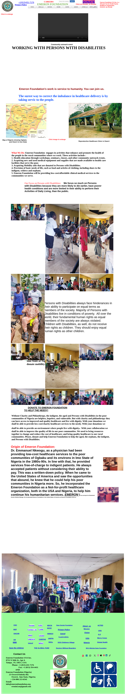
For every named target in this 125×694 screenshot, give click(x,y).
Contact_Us (32, 630)
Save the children (16, 648)
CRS (100, 631)
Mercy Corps (102, 638)
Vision (87, 633)
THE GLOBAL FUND (41, 648)
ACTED (100, 625)
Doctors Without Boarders (66, 648)
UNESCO (31, 639)
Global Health (102, 642)
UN (14, 640)
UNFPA (51, 638)
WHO (30, 635)
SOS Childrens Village (66, 642)
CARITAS (42, 639)
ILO (99, 634)
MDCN (49, 625)
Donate (31, 625)
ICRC (40, 625)
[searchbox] (64, 1)
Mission (87, 629)
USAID (41, 636)
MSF (15, 629)
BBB (15, 642)
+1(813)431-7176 (26, 2)
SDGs (50, 642)
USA (87, 638)
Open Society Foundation (64, 625)
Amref (62, 634)
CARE (41, 629)
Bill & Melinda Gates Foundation (96, 648)
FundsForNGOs (64, 637)
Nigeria (87, 642)
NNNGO (50, 634)
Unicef (30, 643)
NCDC (49, 628)
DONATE (89, 1)
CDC (15, 625)
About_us (87, 626)
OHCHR (16, 634)
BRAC (41, 643)
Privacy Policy (64, 630)
